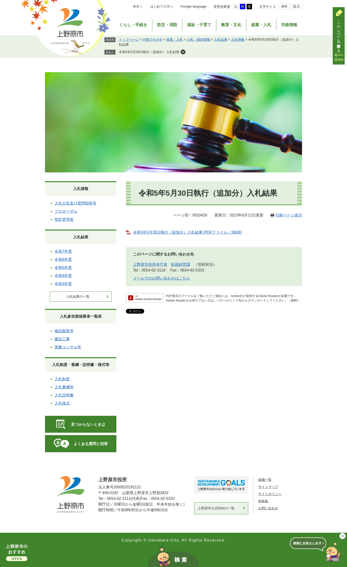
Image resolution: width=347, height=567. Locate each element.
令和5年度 (63, 268)
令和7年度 (63, 251)
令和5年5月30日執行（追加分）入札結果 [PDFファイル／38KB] (187, 232)
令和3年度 (63, 284)
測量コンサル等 (68, 347)
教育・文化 (231, 25)
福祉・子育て (199, 25)
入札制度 (62, 379)
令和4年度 (63, 276)
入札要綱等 (64, 387)
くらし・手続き (133, 25)
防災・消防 (167, 25)
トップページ (129, 39)
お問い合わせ (268, 508)
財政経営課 (180, 264)
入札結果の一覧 (77, 296)
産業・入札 (261, 25)
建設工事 (62, 339)
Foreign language (193, 6)
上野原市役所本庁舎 (150, 264)
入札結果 (220, 39)
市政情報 (289, 25)
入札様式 (62, 403)
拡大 (296, 6)
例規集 (263, 501)
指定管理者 (64, 219)
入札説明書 (64, 395)
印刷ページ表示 (288, 215)
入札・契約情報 (198, 39)
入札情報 (237, 39)
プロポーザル (66, 211)
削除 (183, 52)
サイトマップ (268, 487)
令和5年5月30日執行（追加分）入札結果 (149, 52)
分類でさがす (153, 39)
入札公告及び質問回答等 (75, 203)
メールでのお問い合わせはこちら (161, 278)
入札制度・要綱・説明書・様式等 (80, 365)
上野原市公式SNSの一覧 (216, 508)
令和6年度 (63, 259)
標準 (284, 6)
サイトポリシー (270, 494)
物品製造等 (64, 331)
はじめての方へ (161, 6)
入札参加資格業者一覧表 (81, 316)
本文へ (138, 6)
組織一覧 (265, 480)
